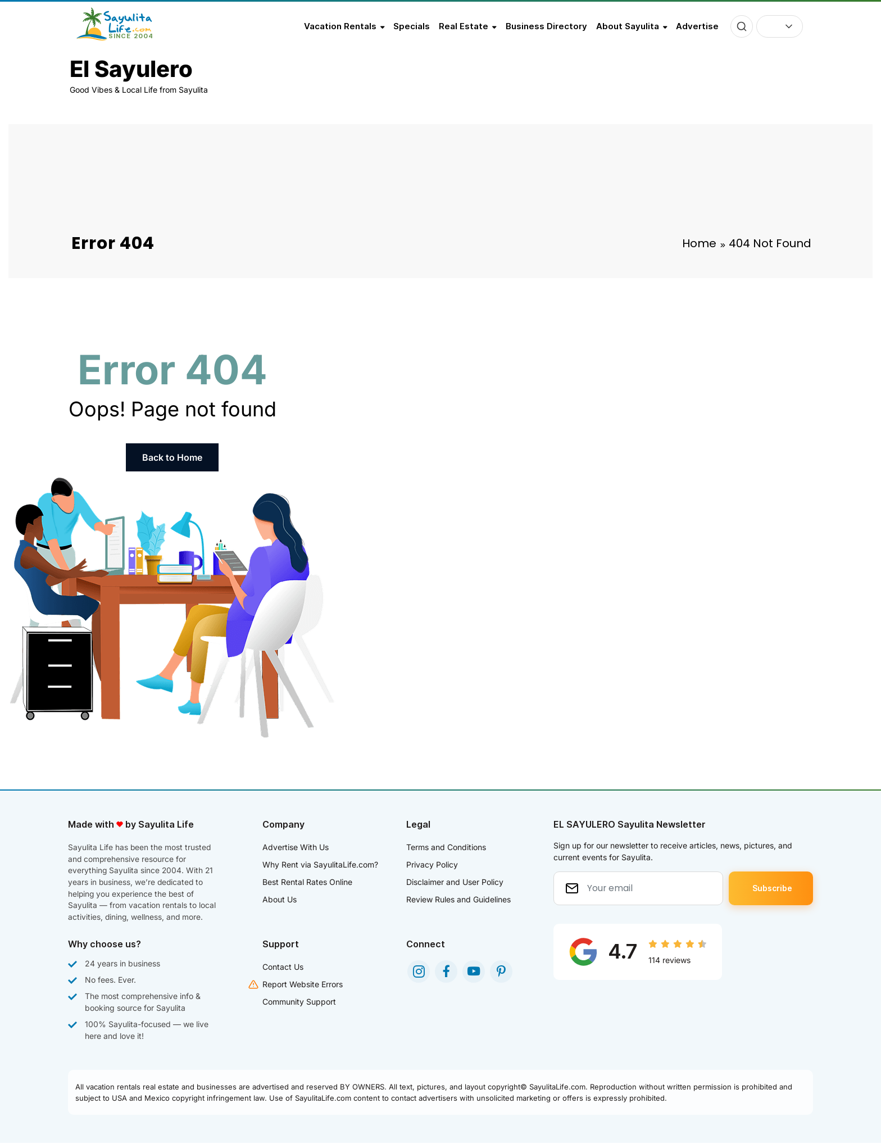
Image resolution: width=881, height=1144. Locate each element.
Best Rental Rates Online (307, 882)
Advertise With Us (295, 847)
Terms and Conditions (446, 847)
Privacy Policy (432, 864)
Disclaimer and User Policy (454, 882)
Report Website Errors (302, 985)
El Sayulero (131, 69)
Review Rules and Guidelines (458, 899)
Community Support (299, 1002)
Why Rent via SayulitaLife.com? (320, 864)
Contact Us (282, 968)
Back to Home (172, 457)
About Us (279, 899)
